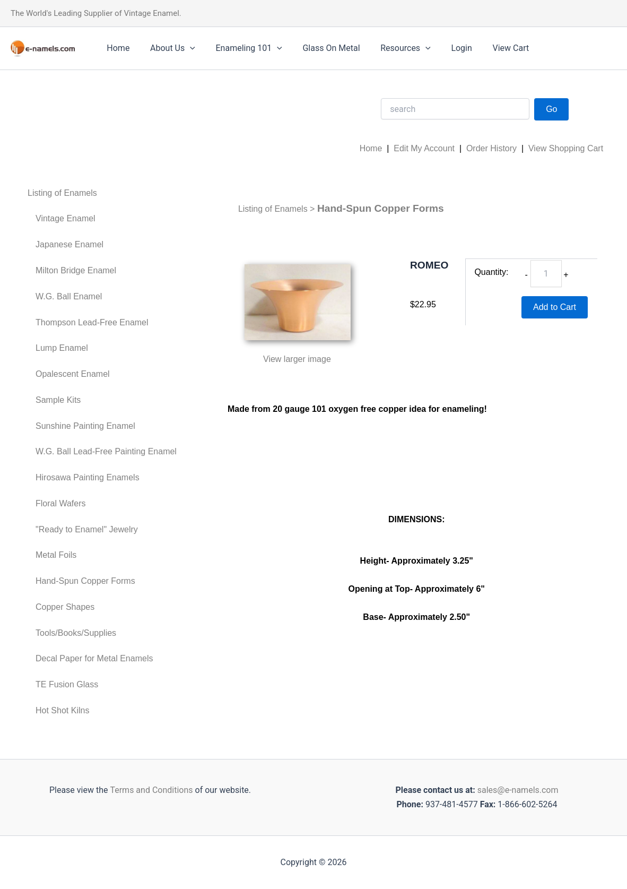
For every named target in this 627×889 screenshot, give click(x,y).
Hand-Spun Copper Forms (85, 580)
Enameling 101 (240, 48)
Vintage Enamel (65, 218)
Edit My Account (424, 148)
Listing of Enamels (62, 192)
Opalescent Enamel (73, 373)
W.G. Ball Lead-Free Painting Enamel (106, 451)
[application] (184, 48)
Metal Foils (56, 554)
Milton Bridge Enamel (76, 270)
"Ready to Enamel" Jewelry (87, 529)
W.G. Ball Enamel (69, 296)
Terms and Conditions (150, 790)
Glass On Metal (318, 48)
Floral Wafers (61, 503)
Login (442, 48)
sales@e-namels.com (518, 790)
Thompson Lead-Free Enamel (92, 322)
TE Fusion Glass (67, 684)
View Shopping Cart (565, 148)
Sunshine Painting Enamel (85, 425)
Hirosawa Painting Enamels (88, 477)
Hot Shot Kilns (62, 710)
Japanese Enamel (69, 244)
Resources (389, 48)
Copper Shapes (65, 606)
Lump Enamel (62, 347)
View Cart (487, 48)
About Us (167, 48)
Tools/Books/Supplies (76, 632)
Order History (491, 148)
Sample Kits (58, 399)
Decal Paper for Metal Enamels (94, 658)
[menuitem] (102, 193)
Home (116, 48)
